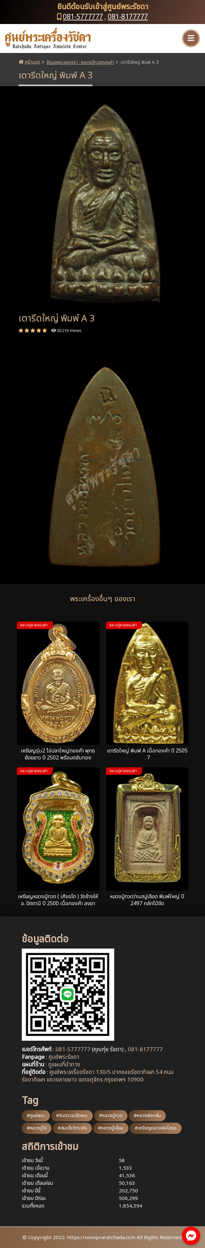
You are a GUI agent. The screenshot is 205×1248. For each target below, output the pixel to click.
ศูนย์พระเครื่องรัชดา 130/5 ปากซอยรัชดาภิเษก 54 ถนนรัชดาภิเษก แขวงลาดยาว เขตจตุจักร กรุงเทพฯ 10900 (98, 1076)
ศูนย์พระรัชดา (64, 1057)
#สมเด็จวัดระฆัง (72, 1128)
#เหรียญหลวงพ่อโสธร (156, 1128)
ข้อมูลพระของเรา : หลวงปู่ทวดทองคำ (80, 62)
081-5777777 (83, 17)
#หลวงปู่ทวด (110, 1115)
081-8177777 (128, 17)
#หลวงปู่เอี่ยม (110, 1128)
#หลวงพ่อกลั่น (147, 1115)
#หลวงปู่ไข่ (37, 1128)
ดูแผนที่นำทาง (64, 1064)
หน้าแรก (29, 62)
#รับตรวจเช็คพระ (72, 1115)
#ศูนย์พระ (36, 1115)
